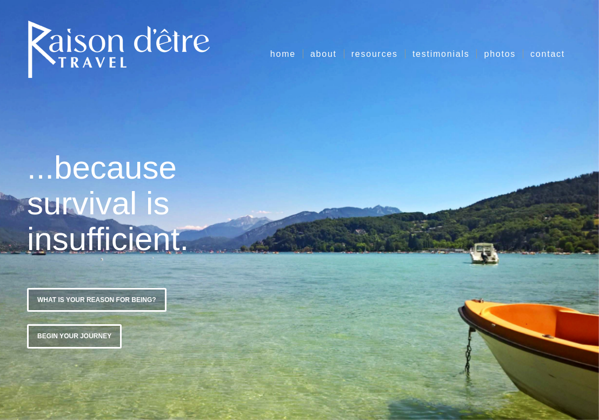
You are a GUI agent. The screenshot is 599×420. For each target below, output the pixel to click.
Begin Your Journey (74, 335)
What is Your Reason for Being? (96, 298)
